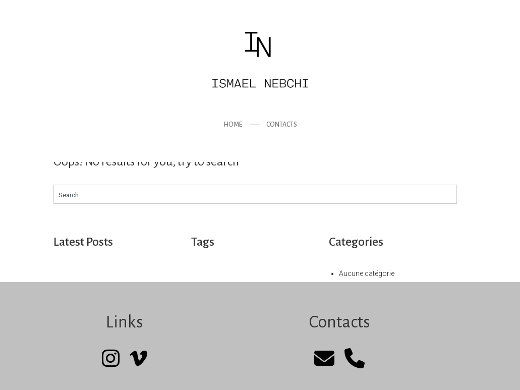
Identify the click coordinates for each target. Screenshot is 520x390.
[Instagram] (111, 359)
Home (232, 124)
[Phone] (354, 359)
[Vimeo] (138, 359)
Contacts (281, 124)
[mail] (324, 359)
